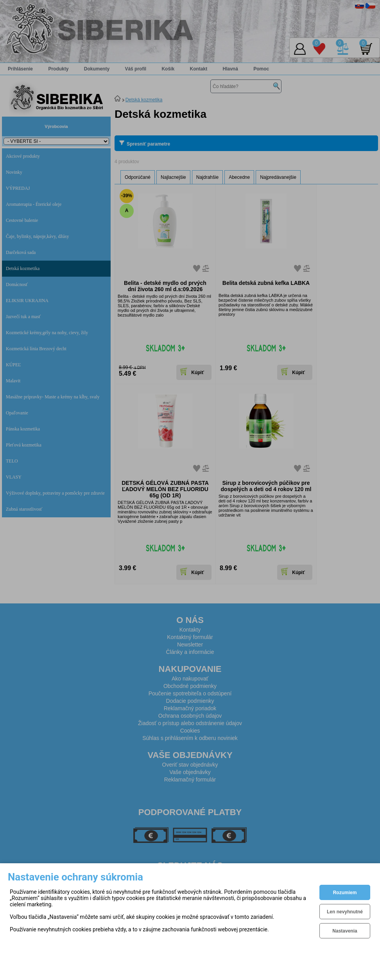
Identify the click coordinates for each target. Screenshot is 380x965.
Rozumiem (345, 892)
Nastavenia (344, 931)
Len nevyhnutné (345, 912)
